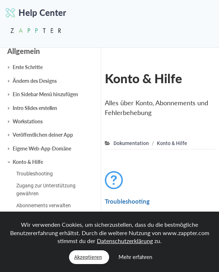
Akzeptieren (88, 257)
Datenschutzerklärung (125, 240)
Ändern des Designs (35, 81)
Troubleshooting (34, 174)
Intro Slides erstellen (35, 108)
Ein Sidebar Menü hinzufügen (45, 94)
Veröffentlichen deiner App (43, 135)
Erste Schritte (28, 67)
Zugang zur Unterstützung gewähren (46, 189)
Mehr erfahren (135, 257)
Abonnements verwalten (43, 205)
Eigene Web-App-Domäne (42, 148)
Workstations (28, 121)
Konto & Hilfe (28, 162)
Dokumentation (131, 143)
